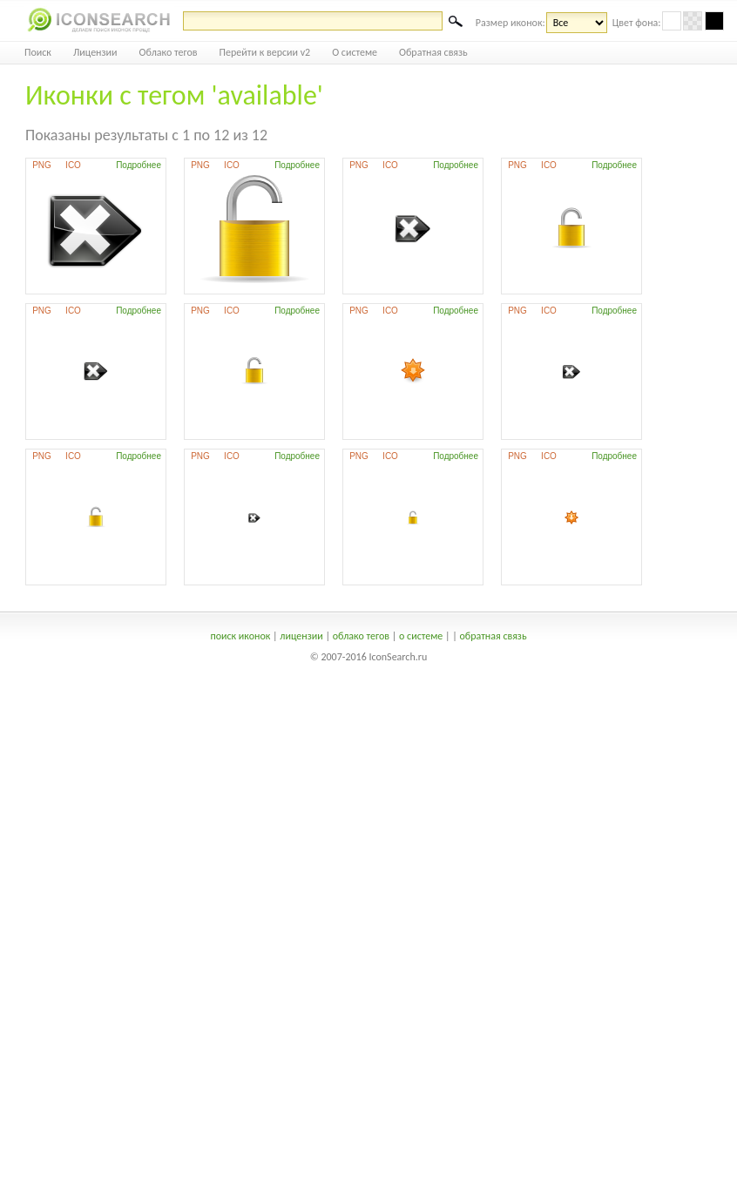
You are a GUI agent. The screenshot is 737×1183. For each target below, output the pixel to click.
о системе (421, 636)
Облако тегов (168, 52)
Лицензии (95, 52)
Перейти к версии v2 (265, 52)
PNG (41, 165)
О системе (354, 52)
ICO (73, 165)
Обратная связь (433, 52)
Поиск (37, 52)
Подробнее (138, 165)
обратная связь (492, 636)
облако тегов (361, 636)
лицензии (301, 636)
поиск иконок (240, 636)
